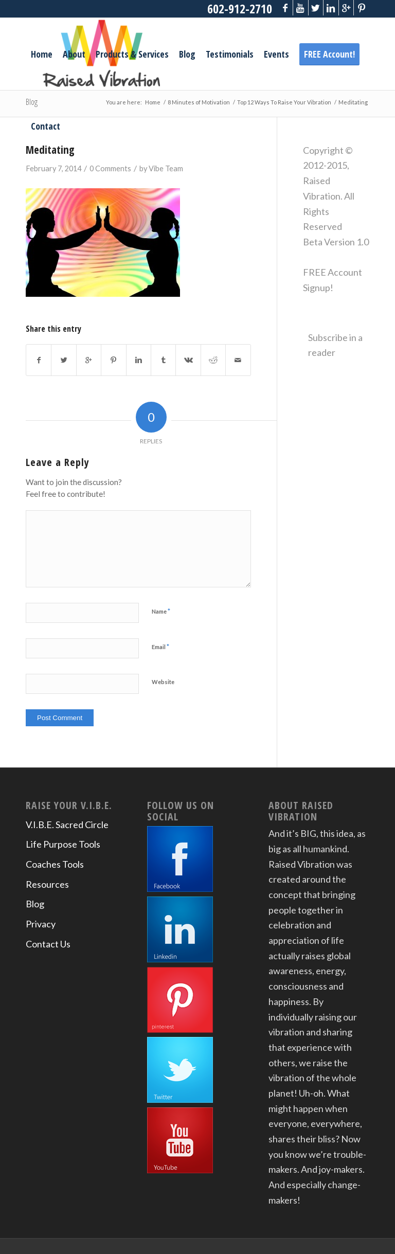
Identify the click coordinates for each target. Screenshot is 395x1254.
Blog (35, 903)
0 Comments (110, 168)
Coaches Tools (55, 864)
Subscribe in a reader (335, 345)
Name (161, 611)
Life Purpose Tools (63, 844)
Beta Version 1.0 (336, 241)
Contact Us (48, 944)
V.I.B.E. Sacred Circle (67, 824)
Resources (47, 884)
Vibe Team (166, 168)
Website (163, 681)
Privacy (41, 923)
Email (160, 646)
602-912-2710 (238, 8)
